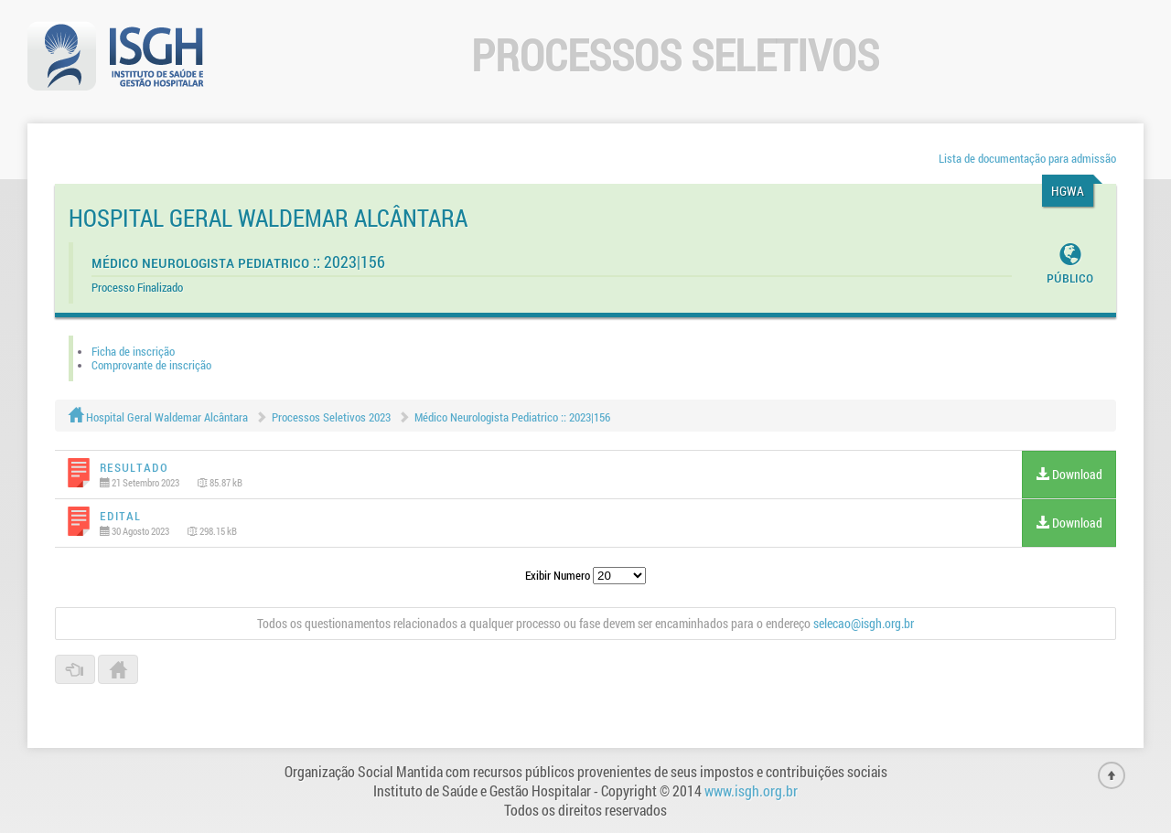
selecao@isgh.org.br (863, 623)
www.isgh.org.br (751, 790)
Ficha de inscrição (133, 351)
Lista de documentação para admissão (1027, 158)
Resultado (134, 466)
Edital (120, 515)
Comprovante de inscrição (151, 365)
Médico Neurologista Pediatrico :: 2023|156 (512, 417)
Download (1069, 474)
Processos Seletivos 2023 (331, 417)
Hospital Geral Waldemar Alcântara (158, 417)
